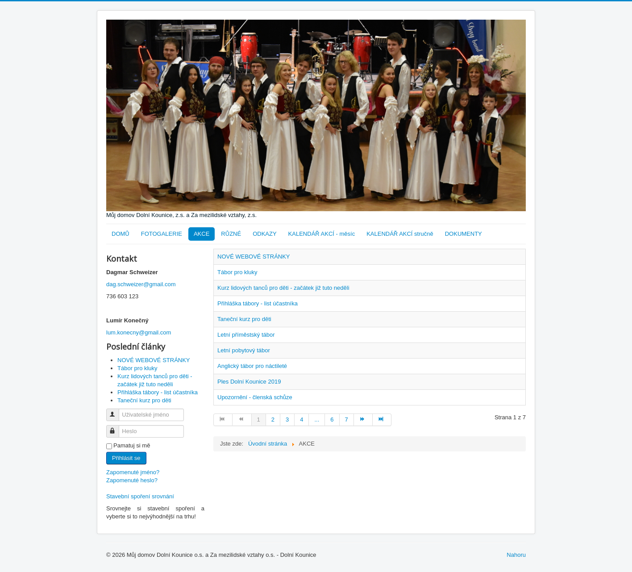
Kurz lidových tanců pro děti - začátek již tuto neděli (283, 287)
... (316, 419)
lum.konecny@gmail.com (138, 332)
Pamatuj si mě (131, 445)
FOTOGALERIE (161, 233)
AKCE (201, 233)
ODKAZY (264, 233)
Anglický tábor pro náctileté (252, 366)
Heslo (116, 427)
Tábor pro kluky (237, 272)
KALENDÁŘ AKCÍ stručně (399, 233)
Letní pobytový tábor (243, 350)
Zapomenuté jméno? (132, 472)
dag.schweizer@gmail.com (141, 284)
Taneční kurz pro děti (244, 319)
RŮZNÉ (231, 233)
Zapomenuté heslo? (132, 480)
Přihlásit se (126, 458)
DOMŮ (120, 233)
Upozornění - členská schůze (254, 397)
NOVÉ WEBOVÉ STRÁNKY (253, 256)
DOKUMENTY (463, 233)
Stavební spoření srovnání (140, 496)
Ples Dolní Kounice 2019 (249, 381)
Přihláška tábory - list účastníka (257, 303)
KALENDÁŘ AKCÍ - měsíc (321, 233)
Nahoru (516, 554)
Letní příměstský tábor (246, 334)
